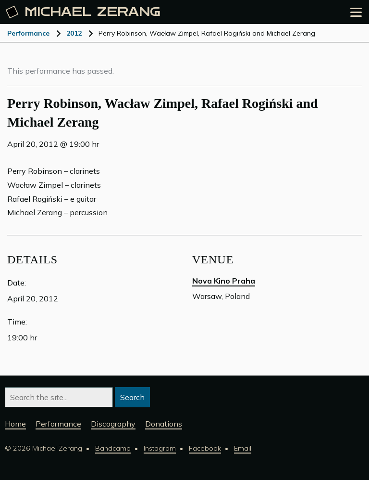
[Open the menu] (356, 12)
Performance (28, 33)
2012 (74, 33)
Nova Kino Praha (223, 280)
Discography (113, 423)
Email (242, 448)
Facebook (205, 448)
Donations (163, 423)
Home (15, 423)
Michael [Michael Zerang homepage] (83, 12)
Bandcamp (113, 448)
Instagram (160, 448)
